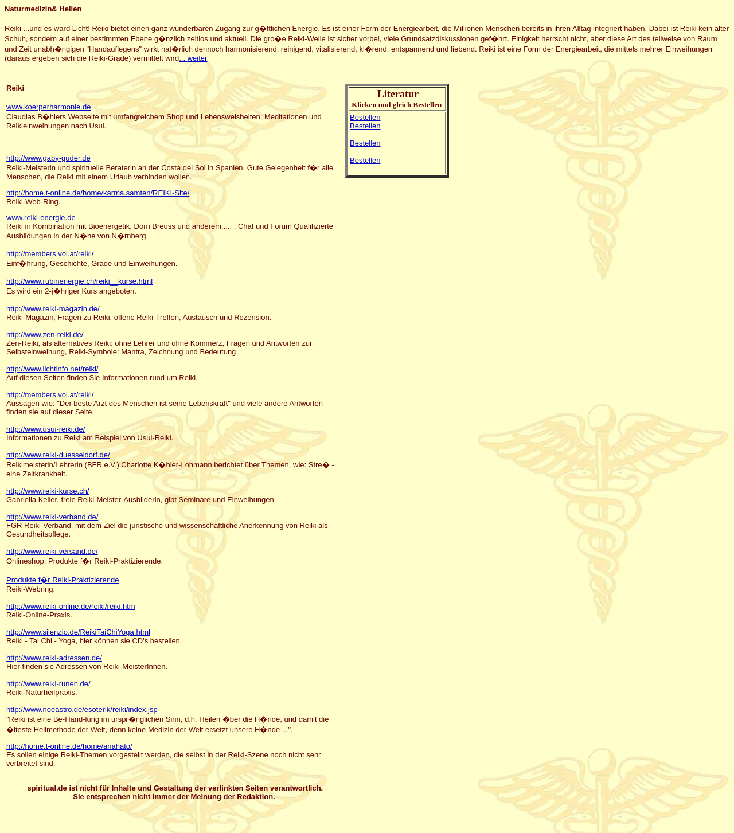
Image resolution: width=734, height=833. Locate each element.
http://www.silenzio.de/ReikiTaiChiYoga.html (78, 632)
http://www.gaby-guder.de (48, 158)
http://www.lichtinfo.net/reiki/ (52, 369)
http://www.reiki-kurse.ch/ (47, 491)
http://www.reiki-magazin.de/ (53, 308)
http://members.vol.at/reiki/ (49, 253)
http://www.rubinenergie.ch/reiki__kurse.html (79, 281)
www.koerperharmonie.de (48, 107)
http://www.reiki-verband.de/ (52, 517)
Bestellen (365, 117)
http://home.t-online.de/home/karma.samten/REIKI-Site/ (97, 193)
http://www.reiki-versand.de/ (52, 551)
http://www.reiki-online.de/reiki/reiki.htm (70, 606)
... (193, 58)
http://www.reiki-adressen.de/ (54, 658)
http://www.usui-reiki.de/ (45, 429)
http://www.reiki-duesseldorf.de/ (58, 455)
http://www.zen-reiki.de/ (44, 334)
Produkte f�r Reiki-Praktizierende (62, 580)
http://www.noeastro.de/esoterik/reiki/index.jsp (82, 709)
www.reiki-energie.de (41, 217)
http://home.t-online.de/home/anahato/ (69, 746)
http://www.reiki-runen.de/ (48, 683)
